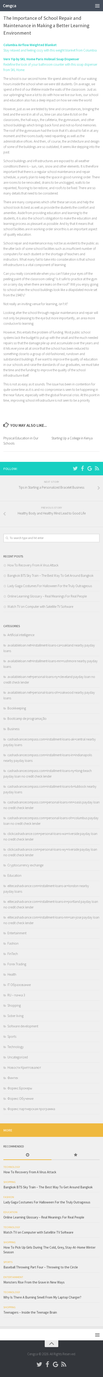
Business (13, 729)
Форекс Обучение (20, 1098)
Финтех (12, 1078)
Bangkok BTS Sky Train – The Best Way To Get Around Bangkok (50, 575)
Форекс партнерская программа (31, 1109)
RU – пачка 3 (16, 995)
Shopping (14, 1005)
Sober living (15, 1016)
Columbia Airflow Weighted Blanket (30, 45)
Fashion (13, 943)
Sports (11, 1036)
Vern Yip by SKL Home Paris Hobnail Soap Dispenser (41, 59)
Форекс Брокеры (19, 1088)
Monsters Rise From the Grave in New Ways (34, 1282)
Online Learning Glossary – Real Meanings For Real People (47, 596)
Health (11, 974)
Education (14, 875)
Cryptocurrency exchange (25, 865)
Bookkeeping (16, 708)
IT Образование (19, 985)
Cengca (9, 5)
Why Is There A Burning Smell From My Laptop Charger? (42, 1297)
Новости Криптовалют (24, 1067)
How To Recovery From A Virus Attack (33, 565)
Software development (22, 1026)
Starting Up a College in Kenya (72, 438)
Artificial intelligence (20, 635)
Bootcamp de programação (27, 718)
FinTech (12, 954)
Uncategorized (17, 1057)
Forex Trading (16, 964)
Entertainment (16, 933)
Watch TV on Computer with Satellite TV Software (40, 606)
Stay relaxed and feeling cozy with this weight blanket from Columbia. (50, 50)
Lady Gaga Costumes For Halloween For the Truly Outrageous (49, 586)
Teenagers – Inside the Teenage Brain (30, 1312)
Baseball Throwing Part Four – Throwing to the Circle (40, 1267)
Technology (15, 1047)
